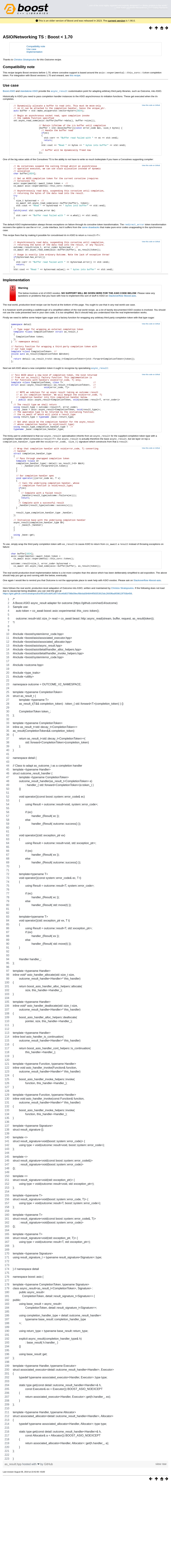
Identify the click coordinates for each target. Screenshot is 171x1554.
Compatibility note (36, 46)
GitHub (48, 1534)
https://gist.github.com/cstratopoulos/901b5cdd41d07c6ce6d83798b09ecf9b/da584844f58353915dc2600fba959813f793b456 (67, 663)
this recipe (75, 75)
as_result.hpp (13, 1534)
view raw (161, 1534)
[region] (85, 1099)
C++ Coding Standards (158, 8)
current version (116, 20)
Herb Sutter (121, 8)
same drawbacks (90, 249)
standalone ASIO (29, 91)
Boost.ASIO (9, 91)
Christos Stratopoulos (25, 59)
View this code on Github (151, 105)
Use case (31, 49)
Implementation (35, 52)
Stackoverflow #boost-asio (122, 323)
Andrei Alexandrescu (138, 8)
